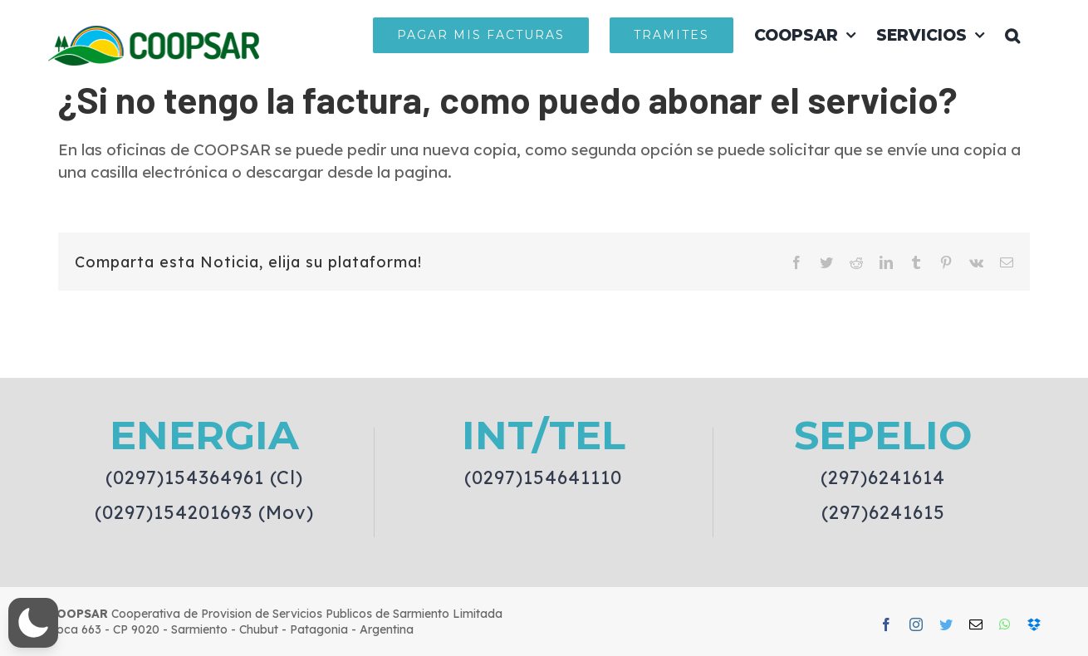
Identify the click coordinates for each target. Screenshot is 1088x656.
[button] (1012, 35)
